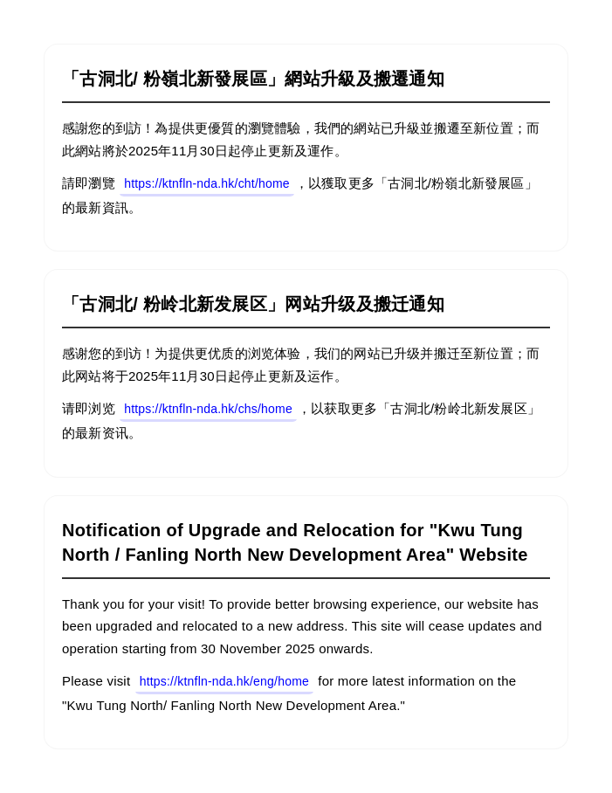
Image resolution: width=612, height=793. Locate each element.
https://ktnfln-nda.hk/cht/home (207, 183)
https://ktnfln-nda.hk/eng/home (224, 681)
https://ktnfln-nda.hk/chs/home (208, 409)
